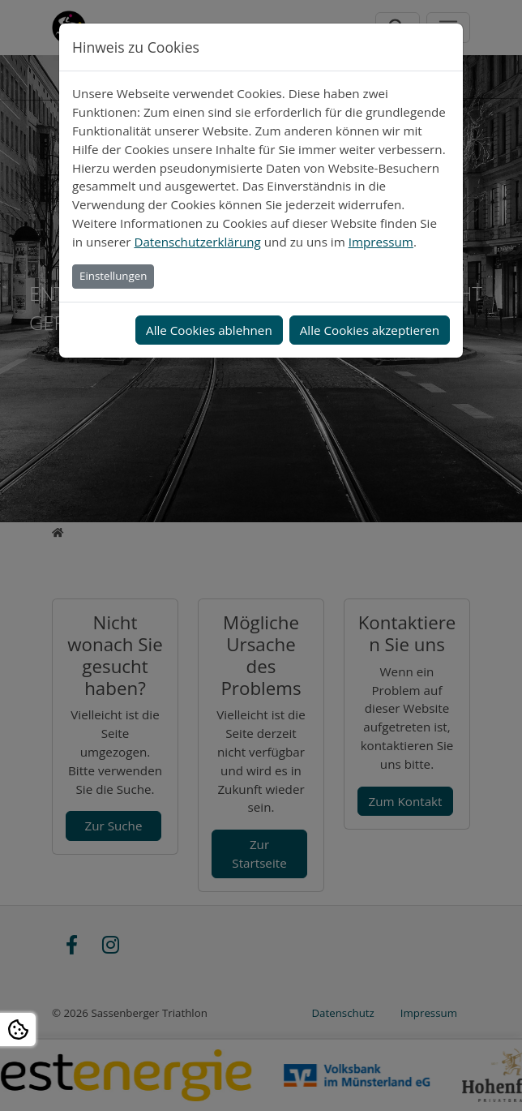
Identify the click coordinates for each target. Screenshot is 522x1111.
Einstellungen (113, 275)
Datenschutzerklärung (197, 242)
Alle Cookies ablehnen (209, 330)
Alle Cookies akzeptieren (369, 330)
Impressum (381, 242)
